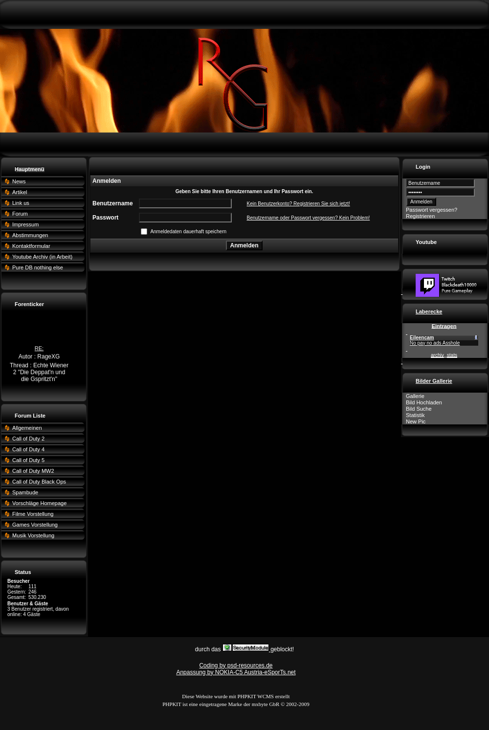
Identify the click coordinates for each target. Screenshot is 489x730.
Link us (20, 203)
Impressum (25, 224)
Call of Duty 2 (28, 439)
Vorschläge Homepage (39, 503)
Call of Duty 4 (28, 449)
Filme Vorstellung (32, 514)
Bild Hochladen (424, 402)
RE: (39, 349)
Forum (20, 214)
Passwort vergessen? (431, 210)
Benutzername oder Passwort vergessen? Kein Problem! (308, 218)
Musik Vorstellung (33, 535)
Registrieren (420, 216)
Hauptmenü (29, 169)
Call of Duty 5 (28, 460)
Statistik (415, 415)
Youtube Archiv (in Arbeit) (42, 257)
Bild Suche (419, 409)
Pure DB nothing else (37, 267)
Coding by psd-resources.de (235, 665)
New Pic (415, 421)
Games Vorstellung (35, 525)
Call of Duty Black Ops (39, 482)
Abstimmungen (30, 235)
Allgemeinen (27, 428)
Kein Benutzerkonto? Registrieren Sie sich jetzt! (298, 203)
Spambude (25, 492)
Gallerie (415, 396)
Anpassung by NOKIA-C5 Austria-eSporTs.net (235, 672)
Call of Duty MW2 (33, 471)
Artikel (19, 192)
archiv (437, 355)
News (19, 181)
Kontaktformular (31, 246)
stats (452, 355)
